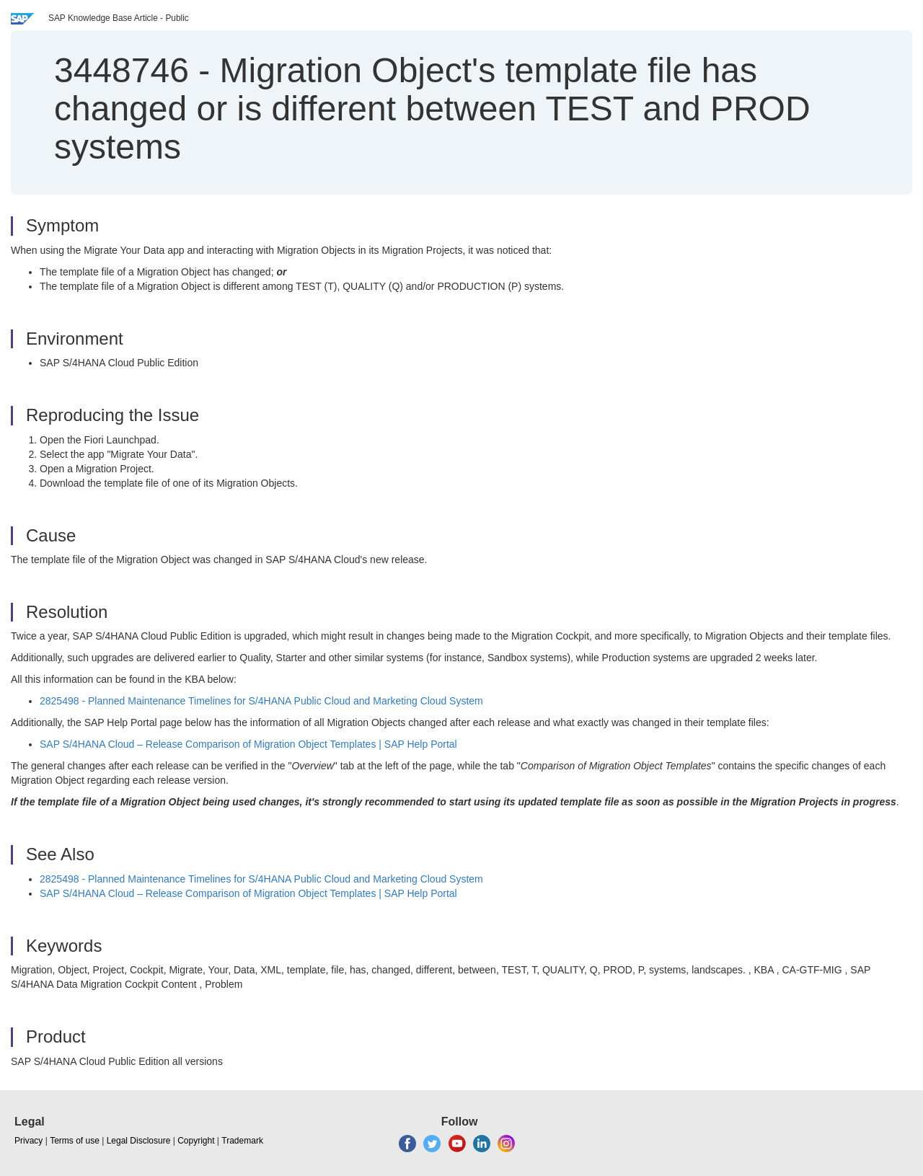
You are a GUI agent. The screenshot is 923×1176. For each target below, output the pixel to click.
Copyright (195, 1141)
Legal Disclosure (139, 1141)
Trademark (242, 1141)
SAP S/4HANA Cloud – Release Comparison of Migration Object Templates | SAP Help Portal (248, 744)
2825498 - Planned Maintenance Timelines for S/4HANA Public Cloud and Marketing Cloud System (261, 701)
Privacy (28, 1141)
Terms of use (75, 1141)
